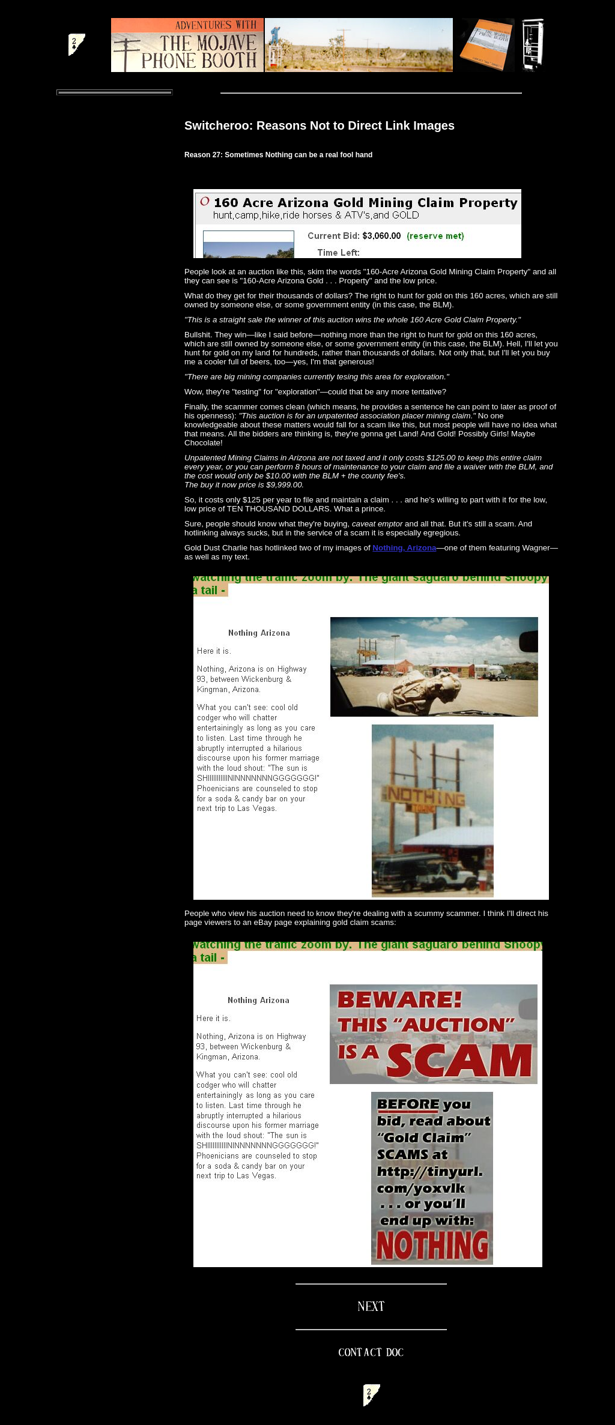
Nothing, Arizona (404, 547)
